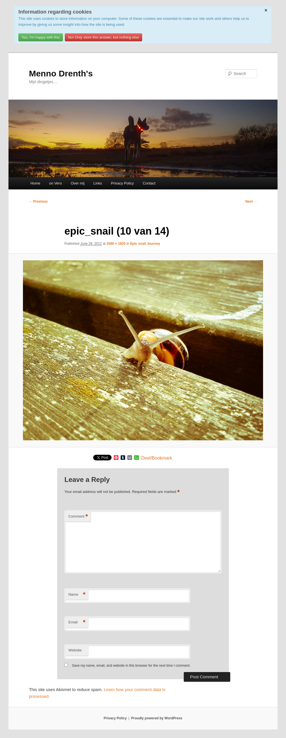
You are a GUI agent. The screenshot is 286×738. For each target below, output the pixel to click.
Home (35, 183)
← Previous (38, 201)
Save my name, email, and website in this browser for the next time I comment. (131, 666)
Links (97, 183)
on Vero (55, 183)
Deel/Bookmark (156, 458)
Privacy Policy (122, 183)
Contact (149, 183)
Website (75, 650)
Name (76, 595)
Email (76, 622)
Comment (78, 516)
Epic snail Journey (145, 244)
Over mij (77, 183)
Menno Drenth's (61, 73)
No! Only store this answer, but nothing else (103, 37)
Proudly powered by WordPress (156, 718)
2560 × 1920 (115, 244)
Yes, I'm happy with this (41, 37)
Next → (251, 201)
